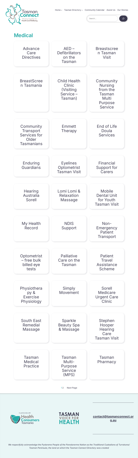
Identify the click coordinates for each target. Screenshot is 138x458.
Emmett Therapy (69, 128)
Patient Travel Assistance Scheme (107, 262)
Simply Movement (69, 290)
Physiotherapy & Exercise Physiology (31, 294)
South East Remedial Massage (31, 324)
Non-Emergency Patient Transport (106, 230)
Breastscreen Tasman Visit (107, 52)
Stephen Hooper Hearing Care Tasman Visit (107, 329)
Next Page (72, 388)
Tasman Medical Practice (31, 361)
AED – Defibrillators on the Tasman (69, 55)
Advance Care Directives (31, 52)
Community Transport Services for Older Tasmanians (31, 135)
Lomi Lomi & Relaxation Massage (69, 195)
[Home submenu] (61, 10)
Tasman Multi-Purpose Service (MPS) (69, 366)
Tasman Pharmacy (106, 359)
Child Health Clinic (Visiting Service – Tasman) (69, 89)
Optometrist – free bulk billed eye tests (31, 262)
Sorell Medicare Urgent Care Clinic (106, 294)
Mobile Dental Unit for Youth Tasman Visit (107, 197)
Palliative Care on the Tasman (69, 260)
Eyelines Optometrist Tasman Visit (69, 167)
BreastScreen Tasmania (31, 83)
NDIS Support (69, 225)
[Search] (123, 18)
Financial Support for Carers (106, 167)
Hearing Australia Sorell (31, 195)
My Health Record (31, 225)
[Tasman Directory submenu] (82, 10)
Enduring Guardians (31, 165)
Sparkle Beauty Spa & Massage (69, 324)
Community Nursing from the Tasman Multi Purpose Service (107, 94)
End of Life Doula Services (107, 130)
